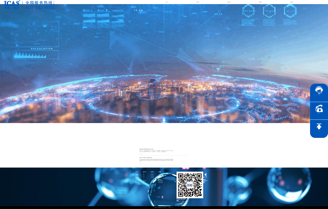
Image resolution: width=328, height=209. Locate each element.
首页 (167, 2)
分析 (144, 177)
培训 (144, 179)
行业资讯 (152, 177)
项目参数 (136, 182)
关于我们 (197, 2)
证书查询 (159, 179)
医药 (144, 174)
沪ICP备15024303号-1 (171, 207)
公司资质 (136, 179)
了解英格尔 (137, 174)
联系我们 (291, 2)
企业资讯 (152, 174)
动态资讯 (260, 2)
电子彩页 (152, 176)
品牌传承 (136, 176)
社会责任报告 (160, 182)
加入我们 (159, 177)
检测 (144, 176)
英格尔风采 (137, 177)
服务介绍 (229, 2)
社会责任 (159, 174)
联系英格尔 (160, 176)
